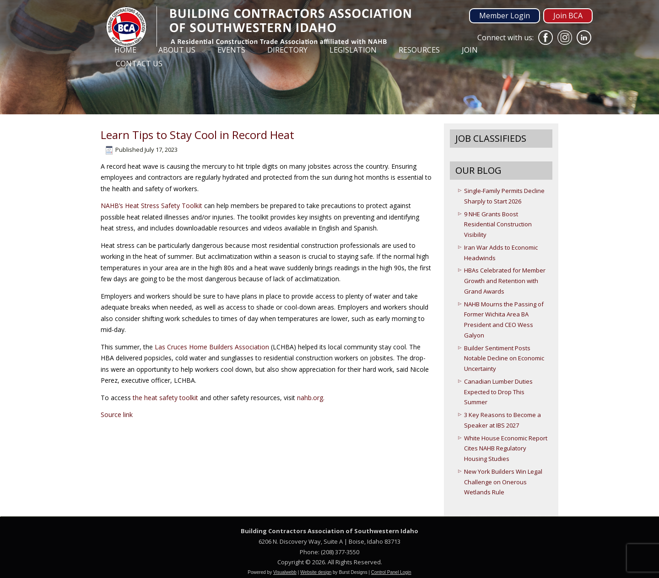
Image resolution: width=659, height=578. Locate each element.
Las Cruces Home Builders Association (212, 347)
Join (470, 50)
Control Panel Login (391, 572)
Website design (315, 572)
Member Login (504, 16)
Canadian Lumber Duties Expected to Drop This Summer (498, 392)
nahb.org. (310, 397)
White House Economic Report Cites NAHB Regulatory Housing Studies (505, 448)
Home (125, 50)
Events (231, 50)
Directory (287, 50)
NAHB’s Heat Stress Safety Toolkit (151, 205)
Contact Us (139, 64)
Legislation (353, 50)
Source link (117, 414)
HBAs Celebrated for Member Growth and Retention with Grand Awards (505, 280)
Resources (419, 50)
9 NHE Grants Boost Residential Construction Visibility (498, 224)
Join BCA (568, 16)
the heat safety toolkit (165, 397)
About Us (176, 50)
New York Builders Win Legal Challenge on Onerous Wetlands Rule (503, 482)
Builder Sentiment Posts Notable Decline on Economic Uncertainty (504, 358)
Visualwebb (285, 572)
